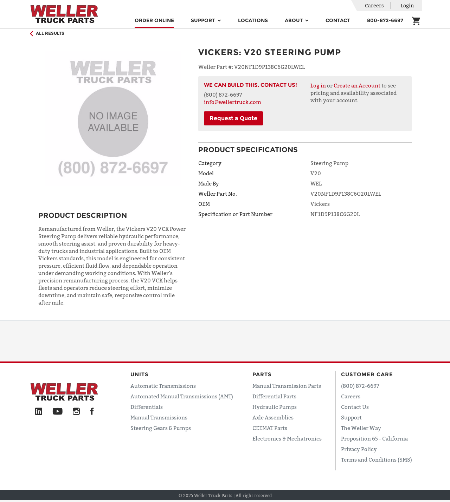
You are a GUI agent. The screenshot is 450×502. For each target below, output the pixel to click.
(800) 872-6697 (360, 386)
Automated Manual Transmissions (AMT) (181, 396)
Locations (253, 20)
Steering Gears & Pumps (160, 428)
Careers (374, 5)
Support (351, 417)
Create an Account (357, 85)
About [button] (294, 20)
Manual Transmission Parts (286, 386)
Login (407, 5)
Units (139, 374)
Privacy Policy (359, 449)
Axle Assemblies (273, 417)
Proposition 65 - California (374, 438)
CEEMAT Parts (269, 428)
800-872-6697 (385, 20)
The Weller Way (361, 428)
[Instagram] (76, 412)
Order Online (154, 20)
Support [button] (204, 20)
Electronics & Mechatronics (287, 438)
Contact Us (355, 407)
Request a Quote (233, 118)
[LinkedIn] (38, 412)
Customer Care (367, 374)
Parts (262, 374)
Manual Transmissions (158, 417)
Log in (318, 85)
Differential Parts (274, 396)
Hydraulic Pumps (274, 407)
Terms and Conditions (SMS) (376, 459)
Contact (338, 20)
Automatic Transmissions (163, 386)
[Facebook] (92, 412)
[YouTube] (57, 412)
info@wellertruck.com (232, 102)
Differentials (146, 407)
